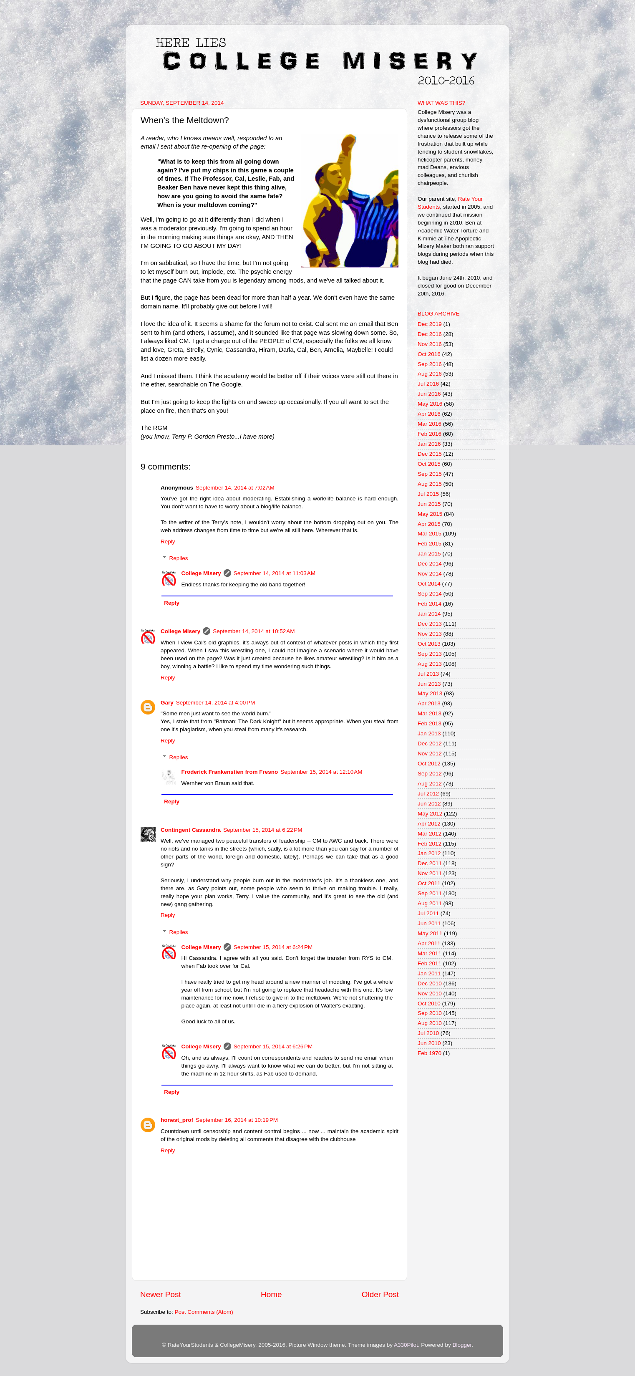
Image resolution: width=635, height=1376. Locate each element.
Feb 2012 (429, 844)
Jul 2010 (428, 1033)
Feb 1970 (429, 1053)
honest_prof (177, 1120)
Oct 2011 (429, 883)
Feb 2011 (429, 963)
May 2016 (430, 404)
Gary (167, 702)
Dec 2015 (430, 454)
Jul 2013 (428, 674)
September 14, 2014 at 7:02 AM (235, 488)
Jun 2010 (429, 1043)
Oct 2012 (429, 763)
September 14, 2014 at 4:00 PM (215, 702)
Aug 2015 (430, 484)
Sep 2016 (430, 364)
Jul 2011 (428, 913)
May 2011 (430, 933)
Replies (178, 558)
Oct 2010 (429, 1003)
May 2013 (430, 693)
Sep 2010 (430, 1013)
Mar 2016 (429, 424)
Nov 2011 (430, 873)
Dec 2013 (430, 624)
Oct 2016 (429, 354)
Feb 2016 (429, 434)
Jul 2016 (428, 384)
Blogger (461, 1345)
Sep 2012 (430, 773)
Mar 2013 (429, 713)
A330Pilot (406, 1345)
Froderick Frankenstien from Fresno (229, 772)
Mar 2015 (429, 533)
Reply (168, 541)
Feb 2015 (429, 543)
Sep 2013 (430, 654)
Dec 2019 (430, 324)
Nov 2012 (430, 753)
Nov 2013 (430, 634)
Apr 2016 (429, 414)
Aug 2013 (430, 664)
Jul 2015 (428, 494)
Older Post (380, 1294)
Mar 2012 (429, 834)
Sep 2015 (430, 474)
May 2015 (430, 514)
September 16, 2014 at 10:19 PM (237, 1120)
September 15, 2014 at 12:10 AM (321, 772)
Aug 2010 (430, 1023)
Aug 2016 (430, 374)
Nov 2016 (430, 344)
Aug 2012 (430, 783)
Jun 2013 (429, 684)
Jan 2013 (429, 733)
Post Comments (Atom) (204, 1312)
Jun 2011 (429, 923)
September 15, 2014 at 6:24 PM (273, 947)
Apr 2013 (429, 703)
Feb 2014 (429, 604)
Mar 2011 (429, 953)
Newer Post (160, 1294)
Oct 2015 (429, 464)
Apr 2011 (429, 943)
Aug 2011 (430, 903)
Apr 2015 (429, 524)
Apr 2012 (429, 824)
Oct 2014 (429, 584)
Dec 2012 (430, 743)
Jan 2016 (429, 444)
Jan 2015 (429, 553)
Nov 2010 (430, 993)
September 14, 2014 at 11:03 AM (274, 573)
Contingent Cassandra (191, 830)
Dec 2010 (430, 983)
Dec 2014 (430, 563)
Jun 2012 (429, 803)
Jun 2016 (429, 394)
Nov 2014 (430, 574)
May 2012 (430, 813)
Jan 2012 (429, 853)
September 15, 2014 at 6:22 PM (262, 830)
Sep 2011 (430, 893)
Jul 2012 (428, 793)
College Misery (201, 573)
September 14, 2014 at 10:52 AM (254, 631)
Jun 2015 (429, 504)
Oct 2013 (429, 644)
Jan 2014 (429, 614)
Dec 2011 (430, 863)
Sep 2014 (430, 594)
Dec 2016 (430, 334)
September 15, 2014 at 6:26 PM (273, 1046)
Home (271, 1294)
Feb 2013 (429, 723)
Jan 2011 (429, 973)
